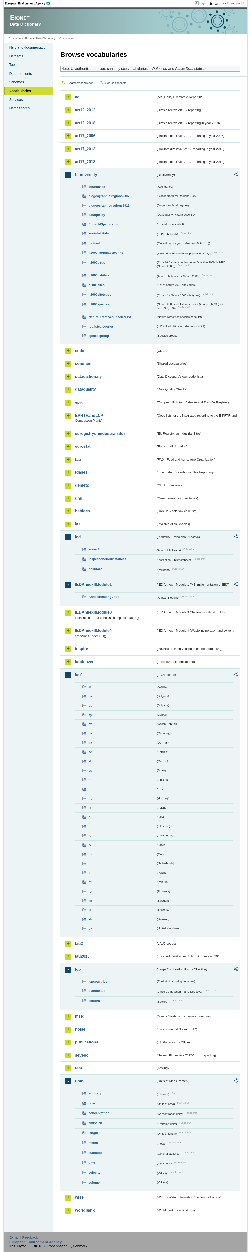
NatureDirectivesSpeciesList (109, 317)
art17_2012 (85, 149)
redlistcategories (100, 326)
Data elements (20, 73)
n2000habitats (98, 275)
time (91, 1162)
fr (89, 789)
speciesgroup (98, 336)
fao (78, 459)
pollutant (95, 569)
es (90, 770)
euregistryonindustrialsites (100, 434)
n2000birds (96, 262)
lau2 (79, 943)
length (93, 1133)
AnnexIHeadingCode (103, 597)
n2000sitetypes (99, 294)
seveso (81, 1055)
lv (89, 845)
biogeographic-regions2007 (108, 196)
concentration (98, 1113)
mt (90, 854)
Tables (14, 65)
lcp (78, 969)
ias (77, 524)
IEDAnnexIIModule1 (93, 584)
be (90, 696)
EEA (29, 3)
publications (86, 1042)
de (90, 733)
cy (90, 715)
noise (80, 1029)
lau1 (79, 675)
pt (89, 882)
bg (90, 705)
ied (78, 537)
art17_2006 (85, 136)
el (89, 761)
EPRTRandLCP (89, 415)
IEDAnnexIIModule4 (93, 630)
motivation (96, 243)
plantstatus (96, 991)
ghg (78, 498)
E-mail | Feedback (23, 1237)
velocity (94, 1172)
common (83, 363)
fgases (81, 472)
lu (89, 835)
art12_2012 (85, 110)
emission (95, 1123)
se (90, 901)
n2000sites (96, 285)
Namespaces (19, 108)
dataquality (96, 215)
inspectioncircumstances (107, 559)
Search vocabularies (80, 82)
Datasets (16, 56)
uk (90, 928)
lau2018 (82, 956)
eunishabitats (98, 233)
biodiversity (86, 175)
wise (79, 1197)
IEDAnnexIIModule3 (93, 612)
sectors (94, 1001)
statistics (95, 1153)
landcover (84, 662)
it (89, 817)
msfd (79, 1016)
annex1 (93, 549)
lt (89, 826)
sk (90, 919)
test (78, 1068)
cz (90, 724)
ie (89, 808)
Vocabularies (20, 91)
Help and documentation (28, 47)
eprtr (79, 402)
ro (90, 891)
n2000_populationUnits (105, 252)
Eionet (29, 38)
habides (82, 511)
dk (90, 743)
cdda (79, 351)
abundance (96, 187)
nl (89, 863)
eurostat (82, 446)
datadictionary (88, 376)
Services (16, 100)
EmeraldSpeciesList (103, 224)
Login (202, 3)
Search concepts (115, 82)
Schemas (16, 82)
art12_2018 (85, 123)
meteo (93, 1143)
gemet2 (82, 485)
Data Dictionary (45, 38)
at (89, 687)
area (91, 1103)
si (89, 910)
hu (90, 798)
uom (79, 1081)
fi (89, 780)
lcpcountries (97, 981)
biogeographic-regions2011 (108, 205)
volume (94, 1182)
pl (89, 873)
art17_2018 (85, 162)
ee (90, 752)
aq (77, 97)
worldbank (85, 1210)
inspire (81, 649)
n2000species (98, 304)
